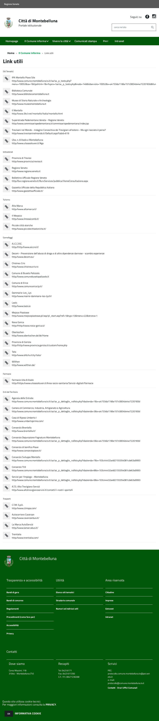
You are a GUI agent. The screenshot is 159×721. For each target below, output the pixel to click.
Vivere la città (60, 41)
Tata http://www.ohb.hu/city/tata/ (26, 353)
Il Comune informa (35, 41)
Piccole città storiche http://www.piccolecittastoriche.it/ (29, 227)
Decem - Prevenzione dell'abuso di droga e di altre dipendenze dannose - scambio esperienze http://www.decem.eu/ (58, 255)
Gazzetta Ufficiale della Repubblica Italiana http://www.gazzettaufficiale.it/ (33, 189)
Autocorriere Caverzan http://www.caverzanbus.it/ (25, 516)
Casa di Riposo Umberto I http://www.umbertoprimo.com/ (28, 419)
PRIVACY (51, 705)
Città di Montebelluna (38, 23)
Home (10, 53)
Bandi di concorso (14, 600)
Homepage (12, 41)
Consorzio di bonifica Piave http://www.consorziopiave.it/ (26, 449)
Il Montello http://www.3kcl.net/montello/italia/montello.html (37, 112)
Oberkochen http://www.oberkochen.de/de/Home (30, 333)
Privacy (10, 633)
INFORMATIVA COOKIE (28, 713)
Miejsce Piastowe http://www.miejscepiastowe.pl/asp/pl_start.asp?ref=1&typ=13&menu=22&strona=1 (54, 314)
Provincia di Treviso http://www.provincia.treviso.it (27, 159)
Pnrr (105, 41)
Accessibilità (12, 625)
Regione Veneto (11, 4)
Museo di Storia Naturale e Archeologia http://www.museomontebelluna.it (31, 102)
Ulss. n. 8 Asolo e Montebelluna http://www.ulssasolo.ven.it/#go (28, 141)
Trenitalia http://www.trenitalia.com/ (25, 536)
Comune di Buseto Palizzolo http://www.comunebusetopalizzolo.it (30, 274)
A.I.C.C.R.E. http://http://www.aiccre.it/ (25, 245)
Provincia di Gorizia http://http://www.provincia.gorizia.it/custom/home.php (39, 343)
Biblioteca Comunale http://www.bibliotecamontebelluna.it (30, 92)
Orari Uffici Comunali (127, 687)
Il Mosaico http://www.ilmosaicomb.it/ (25, 217)
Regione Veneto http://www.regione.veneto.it (26, 169)
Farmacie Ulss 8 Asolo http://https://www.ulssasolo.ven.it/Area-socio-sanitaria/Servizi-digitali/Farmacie (52, 381)
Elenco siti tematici (65, 592)
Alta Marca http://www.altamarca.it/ (24, 207)
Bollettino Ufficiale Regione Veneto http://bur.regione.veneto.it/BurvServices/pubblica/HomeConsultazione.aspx (50, 179)
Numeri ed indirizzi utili (67, 608)
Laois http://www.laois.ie (21, 304)
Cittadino (109, 592)
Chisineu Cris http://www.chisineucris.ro (25, 265)
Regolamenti (12, 608)
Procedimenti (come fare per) (20, 617)
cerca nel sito (120, 27)
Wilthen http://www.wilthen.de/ (23, 363)
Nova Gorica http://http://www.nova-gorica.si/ (28, 324)
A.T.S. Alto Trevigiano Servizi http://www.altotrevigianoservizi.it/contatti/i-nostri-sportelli (42, 488)
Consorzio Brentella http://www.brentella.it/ (24, 429)
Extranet (109, 608)
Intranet (119, 41)
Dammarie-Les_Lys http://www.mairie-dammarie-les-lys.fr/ (32, 294)
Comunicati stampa (86, 41)
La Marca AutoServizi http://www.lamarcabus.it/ (25, 526)
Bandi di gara (12, 592)
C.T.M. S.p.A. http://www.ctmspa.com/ (24, 506)
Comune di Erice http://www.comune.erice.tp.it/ (27, 284)
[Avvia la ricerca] (152, 27)
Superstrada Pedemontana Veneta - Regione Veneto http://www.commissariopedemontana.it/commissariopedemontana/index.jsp (50, 121)
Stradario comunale (65, 600)
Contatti (111, 687)
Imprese (109, 600)
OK (8, 713)
